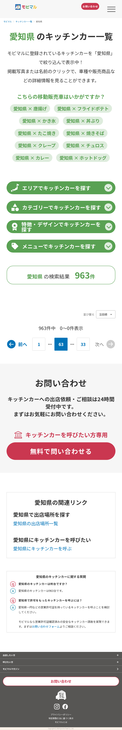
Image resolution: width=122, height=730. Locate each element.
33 (83, 344)
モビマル (7, 21)
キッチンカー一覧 (24, 21)
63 (61, 344)
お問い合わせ (90, 6)
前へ (22, 344)
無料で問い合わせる (61, 451)
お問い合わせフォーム (46, 626)
